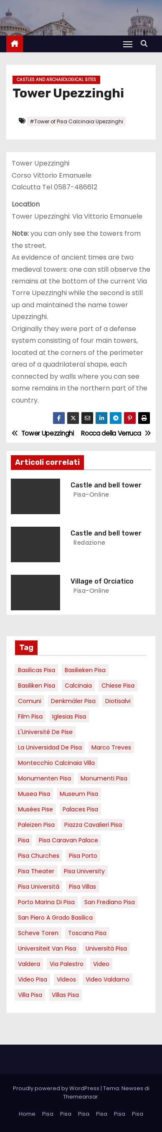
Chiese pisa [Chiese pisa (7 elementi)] (117, 685)
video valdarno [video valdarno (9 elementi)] (107, 979)
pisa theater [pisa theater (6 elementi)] (36, 871)
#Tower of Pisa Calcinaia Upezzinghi (76, 121)
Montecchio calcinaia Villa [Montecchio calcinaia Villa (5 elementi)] (56, 763)
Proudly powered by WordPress (57, 1088)
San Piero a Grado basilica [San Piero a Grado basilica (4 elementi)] (55, 917)
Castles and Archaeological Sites (56, 79)
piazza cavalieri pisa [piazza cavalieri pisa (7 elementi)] (93, 825)
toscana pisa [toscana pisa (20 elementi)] (87, 933)
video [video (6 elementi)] (101, 964)
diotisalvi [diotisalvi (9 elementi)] (118, 701)
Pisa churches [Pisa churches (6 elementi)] (38, 856)
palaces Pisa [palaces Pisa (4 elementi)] (80, 809)
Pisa (47, 1114)
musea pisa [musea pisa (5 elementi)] (34, 794)
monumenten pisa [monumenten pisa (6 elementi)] (44, 778)
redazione (89, 542)
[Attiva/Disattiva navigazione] (128, 44)
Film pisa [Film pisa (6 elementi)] (30, 716)
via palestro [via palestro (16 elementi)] (67, 964)
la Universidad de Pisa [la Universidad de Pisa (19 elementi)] (50, 747)
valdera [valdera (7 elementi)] (29, 964)
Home (27, 1114)
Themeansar (80, 1097)
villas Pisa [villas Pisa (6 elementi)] (65, 995)
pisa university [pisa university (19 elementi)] (84, 871)
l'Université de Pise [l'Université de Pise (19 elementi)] (45, 732)
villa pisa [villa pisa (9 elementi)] (30, 995)
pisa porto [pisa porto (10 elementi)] (83, 856)
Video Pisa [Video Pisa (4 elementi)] (32, 979)
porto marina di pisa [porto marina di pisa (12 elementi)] (46, 902)
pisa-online (90, 494)
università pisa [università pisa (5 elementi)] (106, 948)
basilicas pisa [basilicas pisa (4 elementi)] (36, 670)
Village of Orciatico (102, 581)
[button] (146, 44)
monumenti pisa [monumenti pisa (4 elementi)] (104, 778)
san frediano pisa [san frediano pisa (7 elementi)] (109, 902)
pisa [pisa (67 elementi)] (23, 840)
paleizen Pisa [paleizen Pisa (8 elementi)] (36, 825)
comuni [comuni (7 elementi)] (29, 701)
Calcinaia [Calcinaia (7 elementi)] (78, 685)
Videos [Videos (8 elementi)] (66, 979)
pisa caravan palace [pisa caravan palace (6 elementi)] (68, 840)
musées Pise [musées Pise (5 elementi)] (35, 809)
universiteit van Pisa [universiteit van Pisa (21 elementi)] (47, 948)
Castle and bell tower (106, 485)
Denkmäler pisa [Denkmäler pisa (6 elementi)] (73, 701)
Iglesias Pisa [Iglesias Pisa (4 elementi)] (69, 716)
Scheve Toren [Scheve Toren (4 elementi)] (38, 933)
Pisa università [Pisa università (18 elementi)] (38, 886)
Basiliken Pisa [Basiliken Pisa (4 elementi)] (36, 685)
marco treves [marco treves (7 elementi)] (111, 747)
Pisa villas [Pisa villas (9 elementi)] (82, 886)
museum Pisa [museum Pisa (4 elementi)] (79, 794)
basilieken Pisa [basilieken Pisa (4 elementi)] (85, 670)
